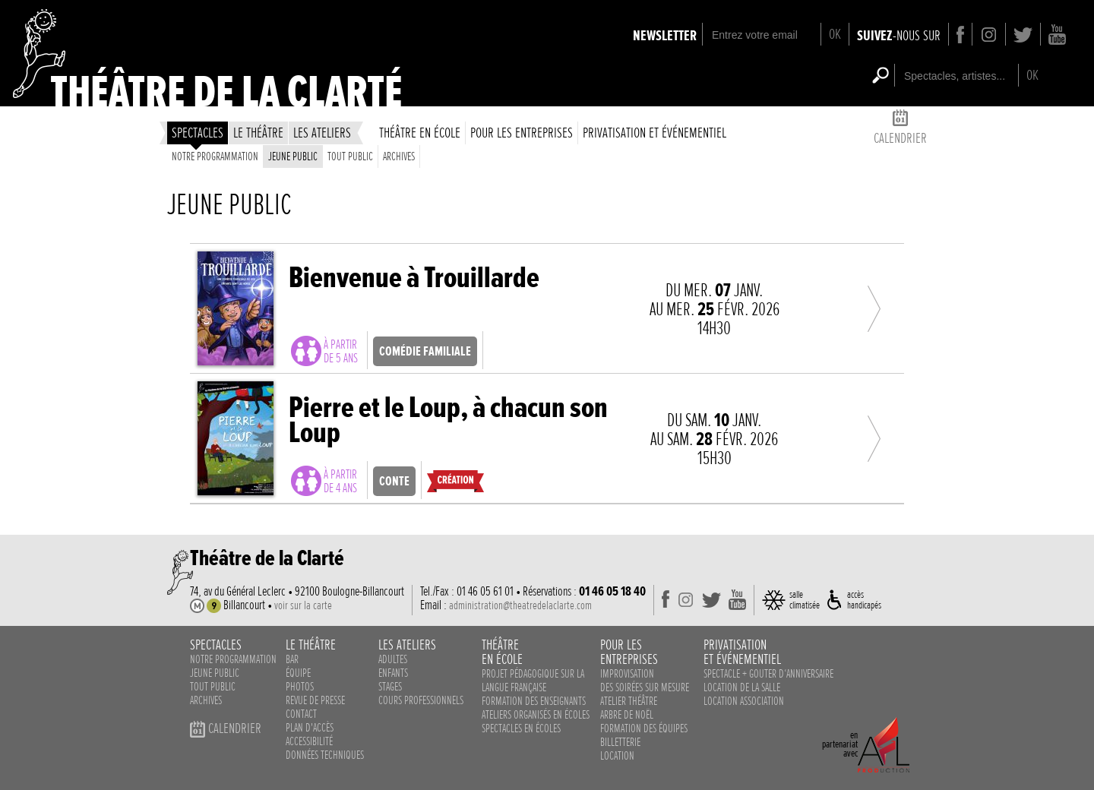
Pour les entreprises (521, 132)
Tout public (350, 156)
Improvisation (627, 673)
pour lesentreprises (629, 651)
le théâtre (258, 132)
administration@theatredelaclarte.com (520, 605)
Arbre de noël (626, 714)
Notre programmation (215, 156)
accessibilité (309, 741)
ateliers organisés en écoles (536, 714)
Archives (399, 156)
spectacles (197, 132)
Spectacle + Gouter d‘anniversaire (768, 673)
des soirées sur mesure (644, 687)
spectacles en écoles (521, 728)
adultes (392, 659)
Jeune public (293, 156)
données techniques (325, 755)
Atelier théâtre (628, 701)
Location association (744, 701)
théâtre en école (419, 132)
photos (300, 686)
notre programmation (233, 659)
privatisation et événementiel (654, 132)
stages (390, 686)
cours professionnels (420, 700)
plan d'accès (310, 727)
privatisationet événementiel (742, 651)
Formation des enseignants (534, 701)
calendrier (900, 129)
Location (617, 755)
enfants (393, 673)
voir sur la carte (303, 605)
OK (835, 33)
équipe (298, 673)
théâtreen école (502, 651)
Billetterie (620, 742)
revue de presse (315, 700)
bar (292, 659)
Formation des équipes (644, 728)
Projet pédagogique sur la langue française (533, 680)
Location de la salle (742, 687)
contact (301, 714)
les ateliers (322, 132)
